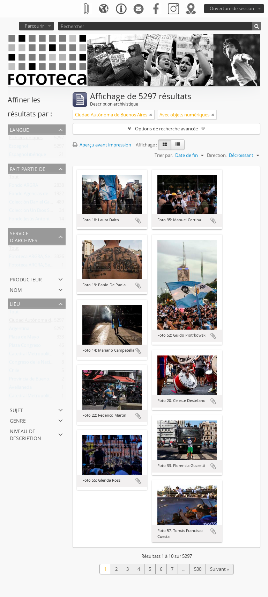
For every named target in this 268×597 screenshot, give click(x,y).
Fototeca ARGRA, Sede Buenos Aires (46, 258)
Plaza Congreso (25, 347)
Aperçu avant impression (102, 145)
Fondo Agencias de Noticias (37, 195)
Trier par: (164, 155)
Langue (19, 129)
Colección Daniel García (33, 203)
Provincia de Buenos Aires (35, 380)
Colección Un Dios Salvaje (35, 212)
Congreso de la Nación (32, 363)
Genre (18, 420)
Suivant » (219, 569)
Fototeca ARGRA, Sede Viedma (40, 266)
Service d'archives (23, 236)
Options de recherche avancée (166, 128)
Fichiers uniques (26, 139)
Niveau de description (25, 434)
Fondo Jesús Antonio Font (36, 220)
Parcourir (34, 26)
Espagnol (18, 147)
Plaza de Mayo (24, 338)
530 (197, 569)
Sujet (16, 409)
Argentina (19, 330)
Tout (14, 178)
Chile (14, 372)
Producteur (26, 278)
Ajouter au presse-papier (138, 220)
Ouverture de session (232, 8)
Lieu (15, 303)
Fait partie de (27, 168)
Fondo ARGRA (23, 187)
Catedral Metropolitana (33, 397)
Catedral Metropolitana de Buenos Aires (50, 355)
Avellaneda (20, 389)
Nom (16, 289)
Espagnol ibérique (27, 156)
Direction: (217, 155)
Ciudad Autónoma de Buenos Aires (45, 321)
